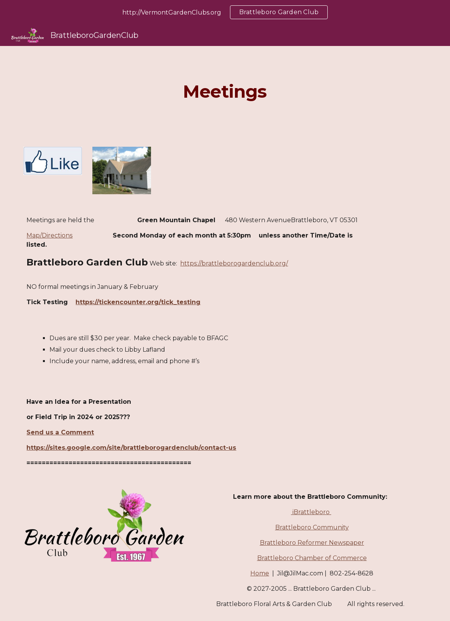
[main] (225, 92)
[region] (225, 12)
